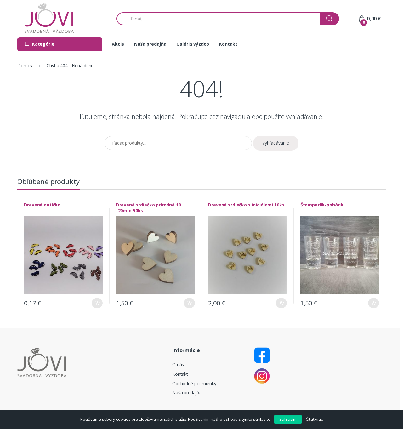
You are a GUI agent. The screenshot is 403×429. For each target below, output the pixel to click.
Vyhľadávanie (275, 143)
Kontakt (228, 44)
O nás (178, 363)
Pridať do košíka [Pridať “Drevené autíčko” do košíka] (96, 302)
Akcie (118, 44)
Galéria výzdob (192, 44)
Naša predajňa (150, 44)
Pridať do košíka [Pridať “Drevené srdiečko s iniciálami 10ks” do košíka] (280, 302)
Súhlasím (288, 419)
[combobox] (218, 18)
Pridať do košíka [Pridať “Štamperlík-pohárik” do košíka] (372, 302)
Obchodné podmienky (194, 382)
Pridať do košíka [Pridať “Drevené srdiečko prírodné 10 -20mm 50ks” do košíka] (188, 302)
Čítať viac (314, 419)
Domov (24, 65)
